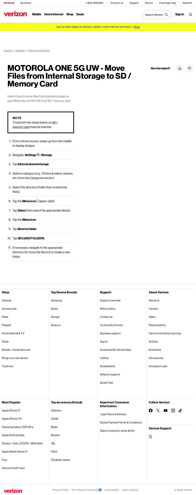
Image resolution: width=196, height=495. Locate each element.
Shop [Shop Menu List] (69, 14)
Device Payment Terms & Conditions (121, 421)
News (152, 316)
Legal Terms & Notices (113, 413)
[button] (180, 68)
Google (55, 316)
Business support (110, 332)
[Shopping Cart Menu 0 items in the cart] (190, 14)
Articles (153, 341)
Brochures (155, 349)
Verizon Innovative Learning (165, 332)
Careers (154, 308)
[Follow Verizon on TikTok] (180, 410)
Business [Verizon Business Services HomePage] (26, 2)
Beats (54, 426)
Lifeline (104, 357)
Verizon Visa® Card (13, 467)
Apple (54, 308)
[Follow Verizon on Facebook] (151, 410)
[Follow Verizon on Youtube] (165, 410)
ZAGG (54, 418)
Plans (5, 316)
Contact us (116, 2)
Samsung (56, 299)
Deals (5, 341)
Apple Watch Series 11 (14, 451)
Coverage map (167, 2)
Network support (110, 373)
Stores (149, 2)
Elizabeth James (60, 459)
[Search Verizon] (156, 14)
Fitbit (54, 451)
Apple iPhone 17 (11, 409)
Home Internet (53, 14)
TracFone (7, 365)
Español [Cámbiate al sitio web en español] (187, 2)
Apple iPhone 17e (12, 418)
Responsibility (157, 324)
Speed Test (106, 382)
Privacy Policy (60, 489)
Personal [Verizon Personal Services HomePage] (9, 2)
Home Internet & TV (13, 332)
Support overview (110, 299)
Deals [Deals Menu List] (80, 14)
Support (134, 2)
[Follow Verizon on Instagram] (173, 410)
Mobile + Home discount (16, 349)
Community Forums (111, 324)
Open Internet (130, 489)
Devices (6, 299)
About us (154, 299)
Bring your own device (15, 357)
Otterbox (56, 409)
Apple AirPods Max (13, 434)
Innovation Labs (158, 365)
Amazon (56, 324)
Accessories (9, 308)
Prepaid (6, 324)
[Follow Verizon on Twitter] (158, 410)
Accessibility (107, 365)
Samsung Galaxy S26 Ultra (17, 426)
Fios (4, 459)
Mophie (55, 434)
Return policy (108, 308)
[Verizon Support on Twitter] (151, 436)
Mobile (36, 14)
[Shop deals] (137, 26)
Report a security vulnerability (117, 430)
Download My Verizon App (115, 349)
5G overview (156, 357)
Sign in (104, 341)
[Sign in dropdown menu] (179, 14)
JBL (53, 442)
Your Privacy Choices (86, 489)
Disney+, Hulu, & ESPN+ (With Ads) (22, 442)
